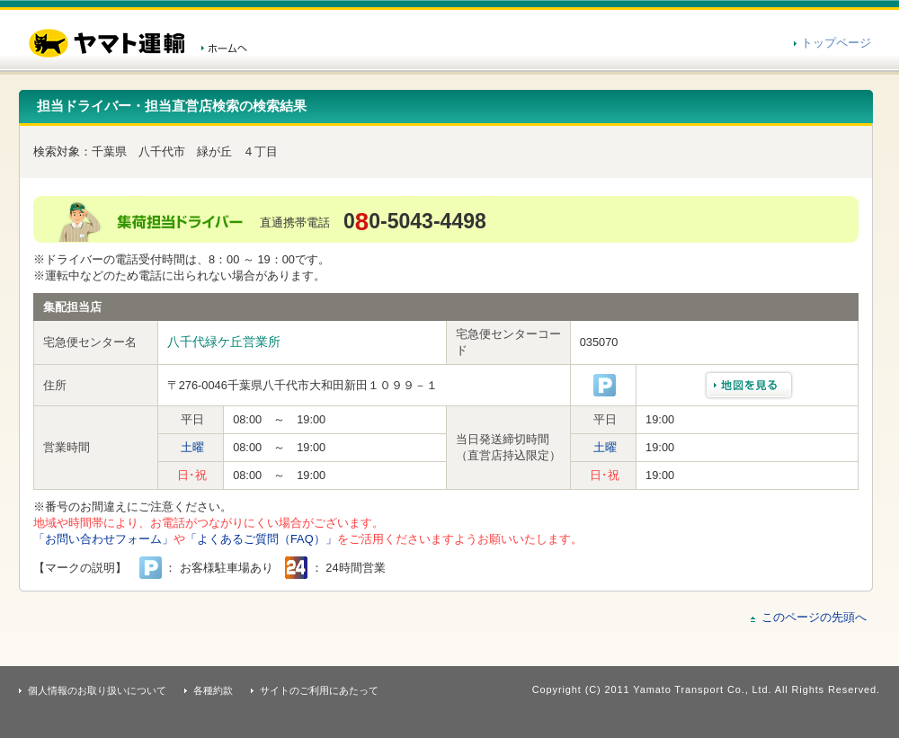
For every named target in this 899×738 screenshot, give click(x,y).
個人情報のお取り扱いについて (97, 690)
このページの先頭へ (814, 617)
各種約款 (213, 690)
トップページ (836, 42)
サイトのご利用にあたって (319, 690)
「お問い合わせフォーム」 (103, 539)
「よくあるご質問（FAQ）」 (261, 539)
